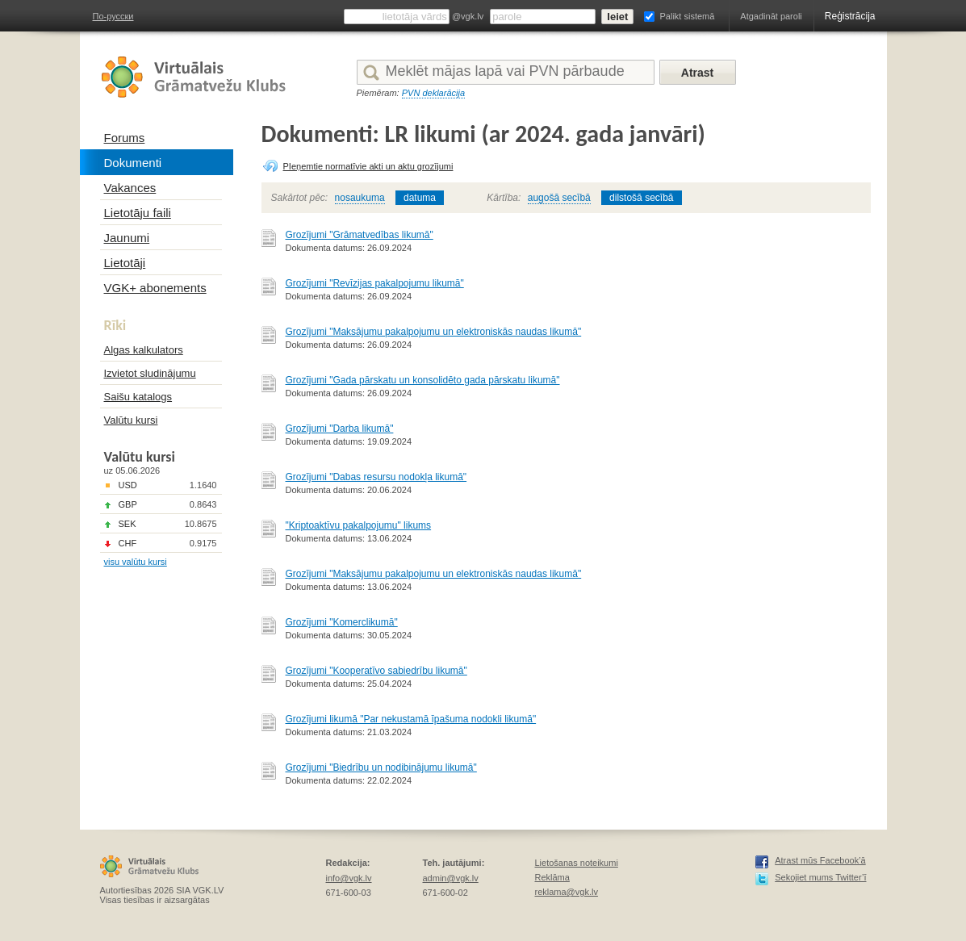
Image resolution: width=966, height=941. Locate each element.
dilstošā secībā (641, 197)
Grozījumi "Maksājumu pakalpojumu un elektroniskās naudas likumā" (434, 331)
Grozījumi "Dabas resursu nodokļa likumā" (376, 477)
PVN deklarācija (433, 93)
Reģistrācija (850, 16)
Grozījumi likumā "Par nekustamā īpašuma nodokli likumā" (411, 719)
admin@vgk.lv (451, 878)
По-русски (113, 16)
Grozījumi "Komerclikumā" (342, 622)
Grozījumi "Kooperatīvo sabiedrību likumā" (376, 670)
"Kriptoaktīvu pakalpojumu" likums (359, 525)
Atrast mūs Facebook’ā (820, 860)
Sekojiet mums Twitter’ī (820, 877)
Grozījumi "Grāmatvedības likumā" (359, 234)
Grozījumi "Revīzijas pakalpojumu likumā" (375, 283)
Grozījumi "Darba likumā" (340, 428)
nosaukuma (360, 197)
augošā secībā (559, 197)
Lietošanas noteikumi (576, 863)
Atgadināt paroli (770, 16)
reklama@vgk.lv (566, 892)
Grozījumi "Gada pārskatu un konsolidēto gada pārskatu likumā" (423, 380)
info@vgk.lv (349, 878)
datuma (420, 197)
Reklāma (552, 877)
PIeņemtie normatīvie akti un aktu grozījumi (368, 166)
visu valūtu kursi (135, 562)
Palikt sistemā (686, 16)
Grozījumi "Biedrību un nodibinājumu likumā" (381, 767)
